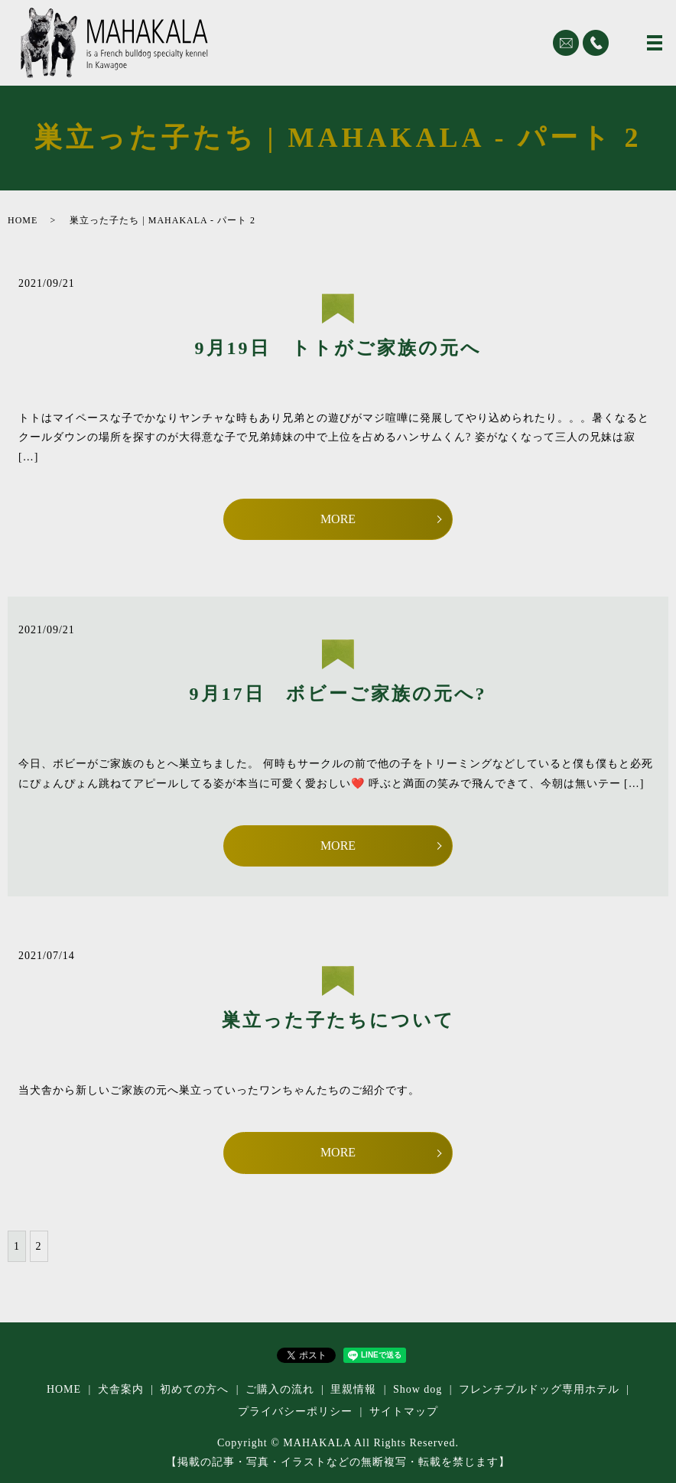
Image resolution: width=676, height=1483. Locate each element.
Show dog (417, 1389)
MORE (338, 518)
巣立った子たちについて (338, 1020)
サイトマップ (403, 1411)
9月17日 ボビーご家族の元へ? (338, 694)
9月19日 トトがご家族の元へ (338, 348)
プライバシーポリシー (295, 1411)
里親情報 (353, 1389)
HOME (22, 220)
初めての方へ (194, 1389)
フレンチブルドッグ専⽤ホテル (539, 1389)
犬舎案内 (121, 1389)
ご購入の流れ (279, 1389)
